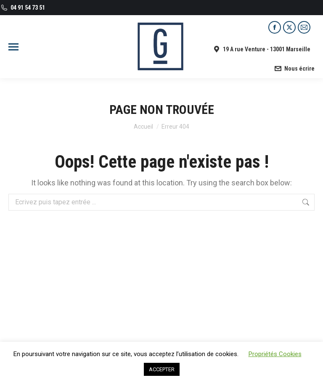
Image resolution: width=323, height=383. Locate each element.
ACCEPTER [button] (162, 369)
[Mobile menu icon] (13, 47)
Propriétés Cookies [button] (275, 354)
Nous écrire (294, 68)
